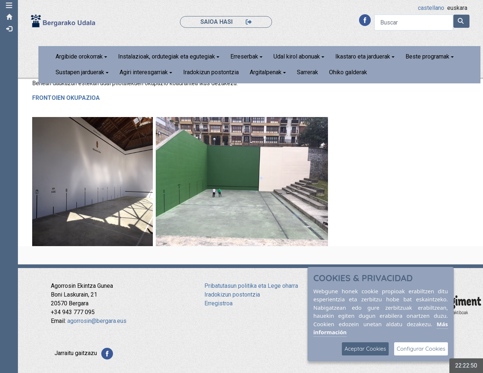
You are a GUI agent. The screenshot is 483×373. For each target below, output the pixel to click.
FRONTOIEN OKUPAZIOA (66, 97)
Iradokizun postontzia (211, 72)
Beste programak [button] (428, 56)
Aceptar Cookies (365, 348)
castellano (431, 7)
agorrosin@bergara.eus (97, 320)
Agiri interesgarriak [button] (144, 72)
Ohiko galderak (348, 72)
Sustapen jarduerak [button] (80, 72)
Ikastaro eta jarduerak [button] (363, 56)
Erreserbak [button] (244, 56)
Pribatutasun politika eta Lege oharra (251, 285)
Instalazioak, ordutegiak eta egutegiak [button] (166, 56)
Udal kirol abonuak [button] (296, 56)
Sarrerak (307, 72)
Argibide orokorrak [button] (79, 56)
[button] (9, 5)
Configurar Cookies (421, 348)
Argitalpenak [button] (266, 72)
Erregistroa (218, 303)
